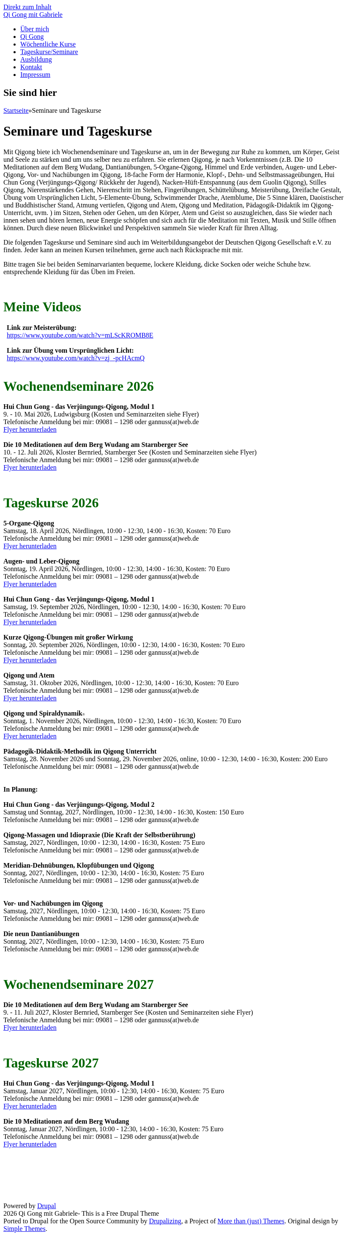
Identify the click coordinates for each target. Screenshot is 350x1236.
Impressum (35, 74)
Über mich (34, 29)
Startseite (16, 110)
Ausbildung (36, 59)
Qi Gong (32, 36)
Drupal (46, 1205)
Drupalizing (165, 1221)
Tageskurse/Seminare (49, 51)
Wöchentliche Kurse (48, 44)
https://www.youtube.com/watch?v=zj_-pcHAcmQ (76, 358)
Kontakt (31, 67)
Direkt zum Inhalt (27, 7)
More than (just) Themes (251, 1221)
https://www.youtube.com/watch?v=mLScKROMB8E (80, 335)
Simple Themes (24, 1228)
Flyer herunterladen (30, 429)
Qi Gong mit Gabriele (33, 14)
